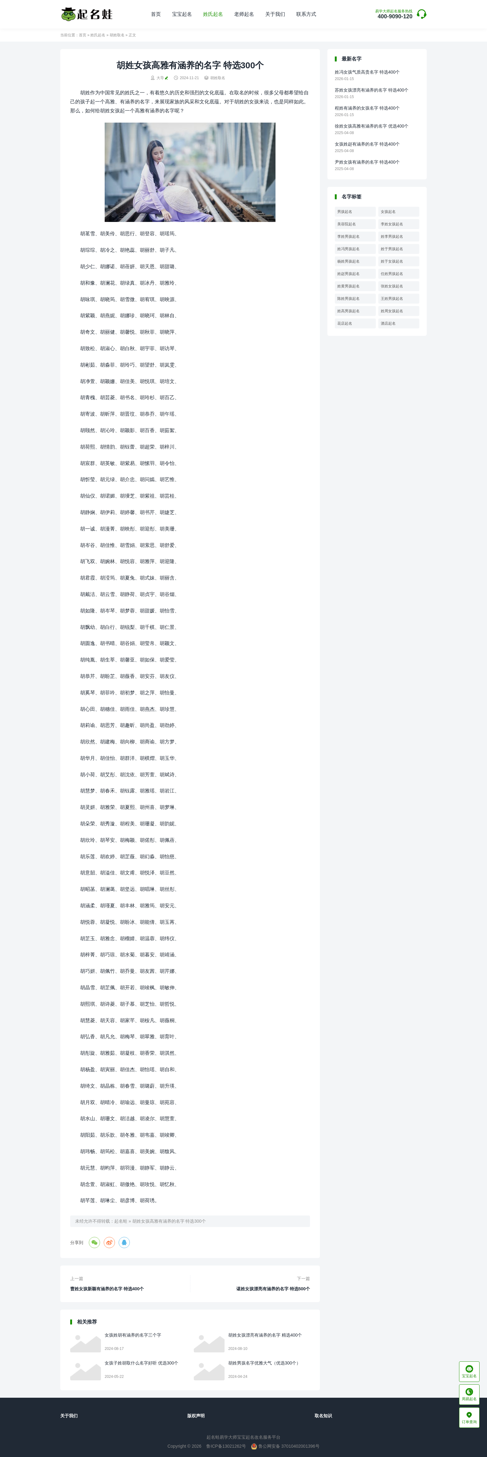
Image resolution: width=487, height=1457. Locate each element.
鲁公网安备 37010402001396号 (285, 1446)
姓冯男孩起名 (348, 249)
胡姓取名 (117, 35)
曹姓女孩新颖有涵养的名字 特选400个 (107, 1288)
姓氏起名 (213, 14)
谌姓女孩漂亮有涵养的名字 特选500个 (273, 1288)
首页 (156, 14)
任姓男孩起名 (392, 274)
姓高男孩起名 (348, 311)
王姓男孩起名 (392, 298)
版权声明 (196, 1415)
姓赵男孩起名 (348, 274)
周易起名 (469, 1394)
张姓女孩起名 (392, 286)
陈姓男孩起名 (348, 298)
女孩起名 (388, 212)
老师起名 (244, 14)
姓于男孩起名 (392, 249)
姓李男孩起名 (392, 236)
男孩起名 (344, 212)
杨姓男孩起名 (348, 261)
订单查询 (469, 1417)
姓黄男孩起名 (348, 286)
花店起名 (344, 323)
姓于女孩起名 (392, 261)
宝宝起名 (182, 14)
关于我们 (275, 14)
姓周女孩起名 (392, 311)
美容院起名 (346, 224)
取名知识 (323, 1415)
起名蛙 (120, 1221)
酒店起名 (388, 323)
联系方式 (306, 14)
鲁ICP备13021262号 (226, 1446)
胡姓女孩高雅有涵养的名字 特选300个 (169, 1221)
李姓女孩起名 (392, 224)
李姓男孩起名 (348, 236)
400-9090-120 (393, 14)
